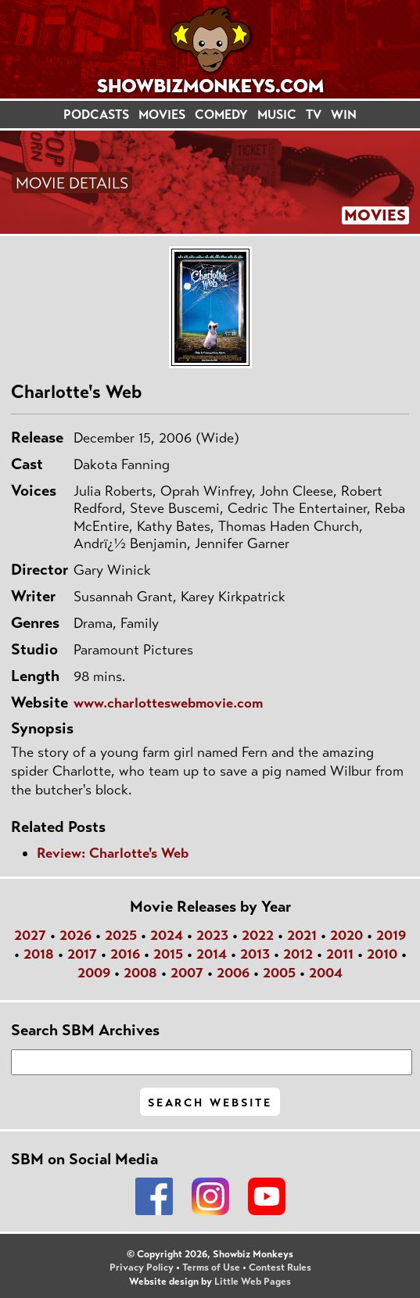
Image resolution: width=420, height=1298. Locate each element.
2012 (298, 954)
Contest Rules (280, 1267)
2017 (82, 954)
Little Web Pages (252, 1281)
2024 (166, 935)
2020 (346, 935)
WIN (344, 114)
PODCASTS (96, 114)
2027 (30, 935)
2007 (187, 972)
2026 (75, 935)
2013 (255, 954)
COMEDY (221, 114)
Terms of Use (211, 1267)
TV (313, 114)
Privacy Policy (141, 1267)
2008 (140, 972)
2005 (279, 972)
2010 (382, 954)
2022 (258, 935)
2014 (211, 954)
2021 (302, 935)
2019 (391, 935)
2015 (168, 954)
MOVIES (161, 114)
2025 (121, 935)
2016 (125, 954)
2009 (93, 972)
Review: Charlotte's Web (112, 853)
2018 (38, 954)
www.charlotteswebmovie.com (168, 703)
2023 (212, 935)
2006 (233, 972)
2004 (326, 972)
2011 (340, 954)
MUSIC (276, 114)
